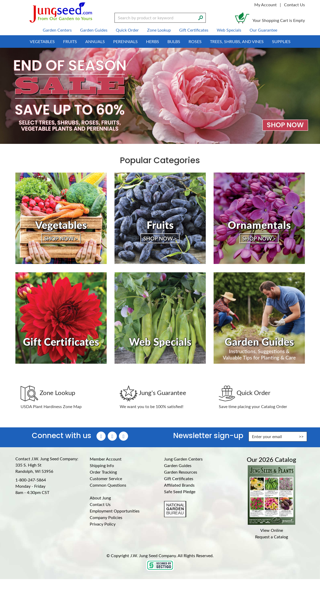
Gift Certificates (178, 478)
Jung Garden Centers (183, 459)
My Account (265, 4)
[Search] (200, 17)
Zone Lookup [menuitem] (159, 30)
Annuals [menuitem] (95, 41)
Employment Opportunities (115, 511)
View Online (271, 530)
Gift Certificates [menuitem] (193, 30)
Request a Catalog (271, 536)
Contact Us (294, 4)
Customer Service (106, 478)
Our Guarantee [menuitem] (263, 30)
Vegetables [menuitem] (42, 41)
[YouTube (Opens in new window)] (123, 436)
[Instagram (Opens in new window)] (112, 436)
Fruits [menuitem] (70, 41)
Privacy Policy (103, 524)
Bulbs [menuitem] (173, 41)
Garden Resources (180, 472)
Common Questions (108, 485)
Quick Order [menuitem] (127, 30)
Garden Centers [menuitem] (57, 30)
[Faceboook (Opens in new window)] (101, 436)
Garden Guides (177, 465)
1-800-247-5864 (30, 479)
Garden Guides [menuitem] (93, 30)
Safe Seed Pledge (179, 491)
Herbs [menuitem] (152, 41)
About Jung (100, 497)
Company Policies (106, 517)
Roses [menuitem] (195, 41)
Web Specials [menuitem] (229, 30)
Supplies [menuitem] (281, 41)
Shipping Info (102, 465)
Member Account (106, 459)
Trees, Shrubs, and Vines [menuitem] (237, 41)
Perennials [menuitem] (125, 41)
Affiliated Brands (179, 485)
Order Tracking (103, 472)
